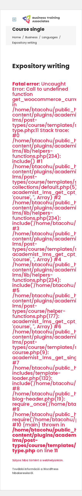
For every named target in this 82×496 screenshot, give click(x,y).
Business (31, 37)
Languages (50, 37)
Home (16, 37)
